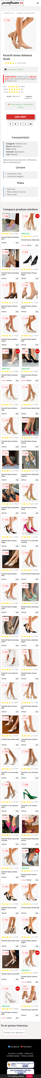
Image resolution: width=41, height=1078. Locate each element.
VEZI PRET (20, 116)
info (17, 242)
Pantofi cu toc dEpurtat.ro (26, 13)
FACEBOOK (13, 1047)
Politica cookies (27, 1056)
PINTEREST (26, 1047)
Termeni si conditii (15, 1053)
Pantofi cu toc (9, 13)
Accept (29, 1076)
